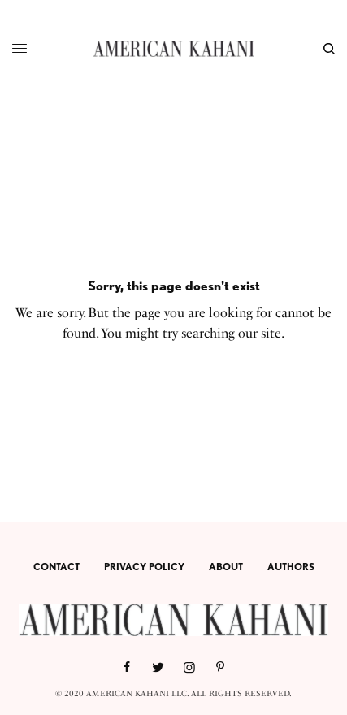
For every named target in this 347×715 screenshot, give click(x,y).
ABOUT (226, 566)
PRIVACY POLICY (144, 566)
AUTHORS (290, 566)
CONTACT (56, 566)
